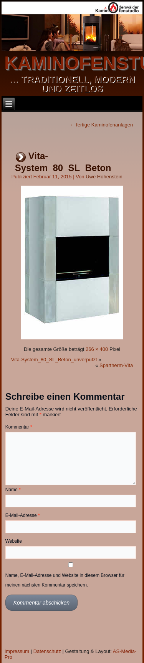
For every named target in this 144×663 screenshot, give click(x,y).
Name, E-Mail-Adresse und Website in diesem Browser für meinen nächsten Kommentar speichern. (64, 580)
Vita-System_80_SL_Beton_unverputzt (54, 359)
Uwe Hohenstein (104, 176)
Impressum (17, 651)
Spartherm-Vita (116, 365)
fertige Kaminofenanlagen (101, 125)
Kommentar (18, 427)
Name (13, 489)
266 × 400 (97, 349)
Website (13, 541)
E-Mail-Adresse (22, 515)
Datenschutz (47, 651)
